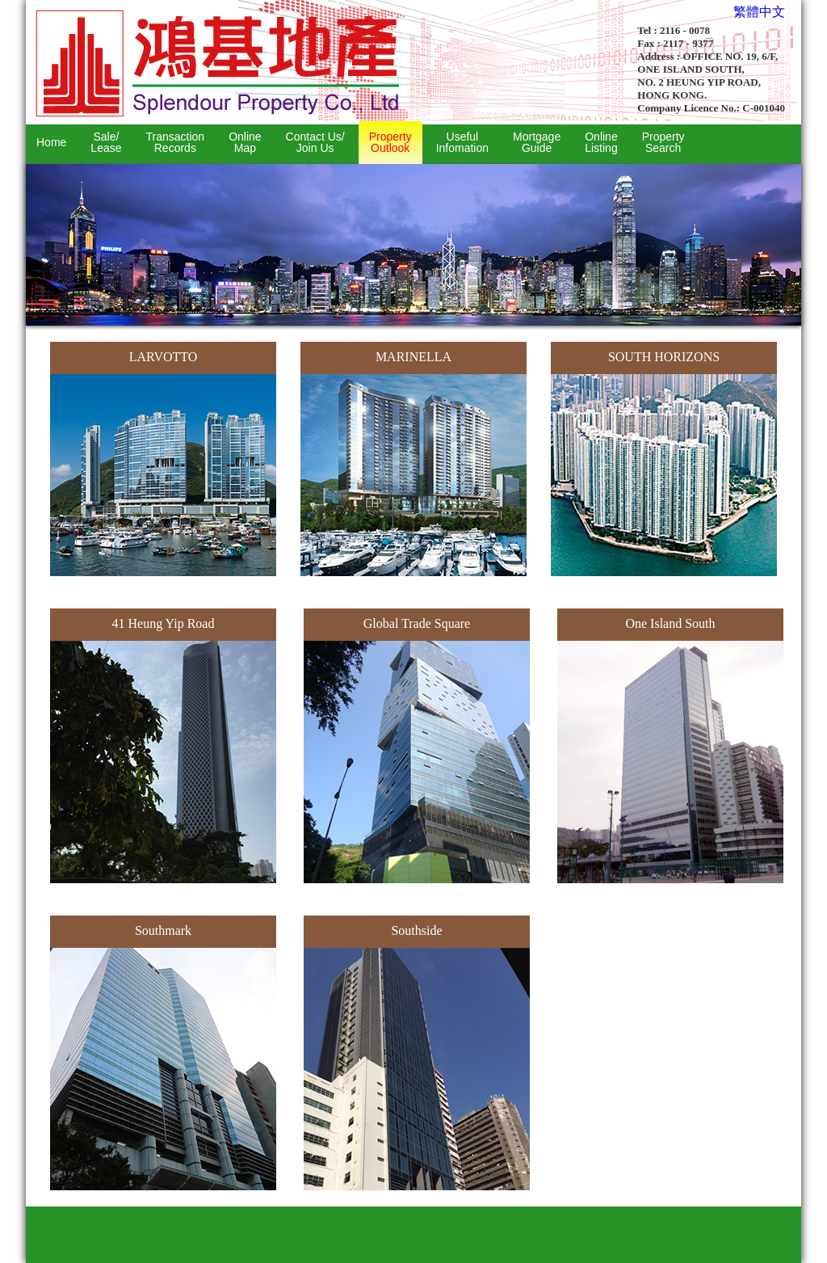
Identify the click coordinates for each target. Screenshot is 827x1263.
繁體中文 (759, 12)
